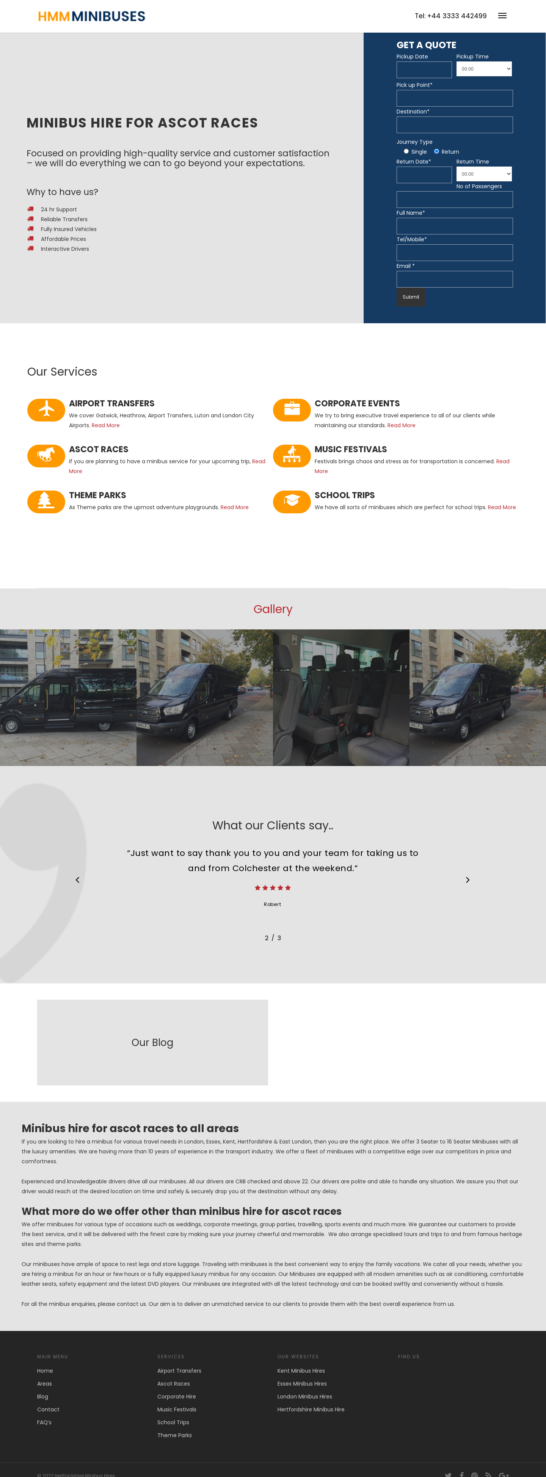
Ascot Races (173, 1383)
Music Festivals (176, 1409)
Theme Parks (174, 1435)
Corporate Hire (176, 1396)
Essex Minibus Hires (302, 1383)
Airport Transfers (179, 1371)
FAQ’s (44, 1422)
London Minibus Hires (305, 1396)
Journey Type (415, 142)
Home (45, 1371)
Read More (106, 425)
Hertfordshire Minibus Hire (311, 1409)
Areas (44, 1383)
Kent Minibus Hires (301, 1371)
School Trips (173, 1422)
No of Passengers (479, 186)
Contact (48, 1409)
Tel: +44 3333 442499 (451, 15)
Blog (42, 1396)
